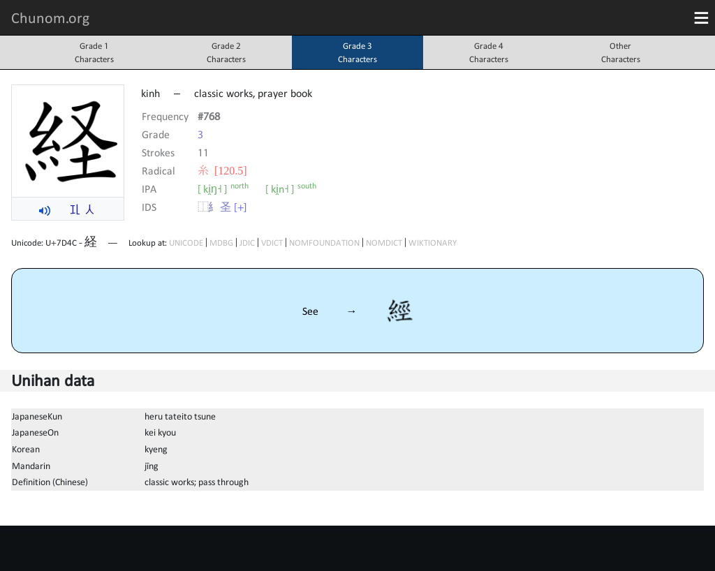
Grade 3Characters (357, 52)
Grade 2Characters (226, 52)
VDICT (272, 242)
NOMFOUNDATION (324, 242)
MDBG (221, 242)
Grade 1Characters (94, 52)
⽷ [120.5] (222, 170)
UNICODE (186, 242)
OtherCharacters (620, 52)
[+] (240, 206)
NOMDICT (384, 242)
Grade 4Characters (488, 52)
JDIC (247, 242)
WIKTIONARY (432, 242)
